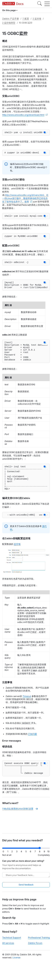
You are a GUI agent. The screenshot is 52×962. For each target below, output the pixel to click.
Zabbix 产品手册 (10, 18)
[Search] (39, 3)
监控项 (17, 558)
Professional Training (39, 937)
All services (8, 943)
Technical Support (11, 937)
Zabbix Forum (35, 943)
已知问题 (32, 748)
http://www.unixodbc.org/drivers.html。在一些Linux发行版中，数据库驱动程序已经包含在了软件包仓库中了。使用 (25, 199)
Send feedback (26, 885)
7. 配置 (25, 18)
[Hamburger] (47, 4)
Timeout (27, 711)
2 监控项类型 (8, 22)
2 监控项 (37, 18)
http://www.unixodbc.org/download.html (23, 114)
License (16, 957)
